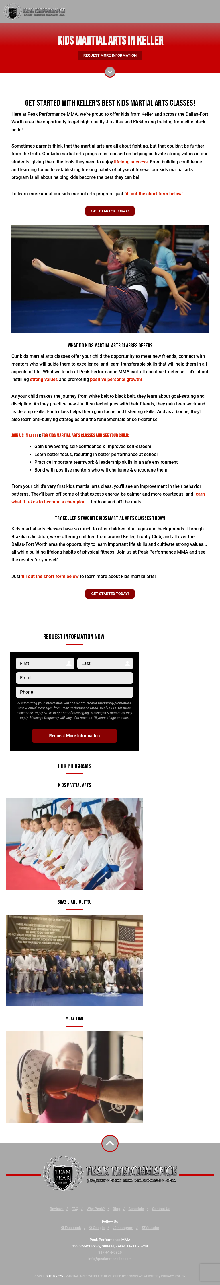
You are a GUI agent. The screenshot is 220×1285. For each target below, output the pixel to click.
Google (97, 1228)
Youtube (150, 1228)
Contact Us (161, 1209)
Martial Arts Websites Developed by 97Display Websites (112, 1276)
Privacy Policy (173, 1276)
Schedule (136, 1209)
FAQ (75, 1209)
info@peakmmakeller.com (110, 1259)
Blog (116, 1209)
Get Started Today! (110, 211)
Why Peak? (96, 1209)
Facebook (71, 1228)
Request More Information (110, 55)
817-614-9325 (110, 1252)
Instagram (123, 1228)
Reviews (57, 1209)
